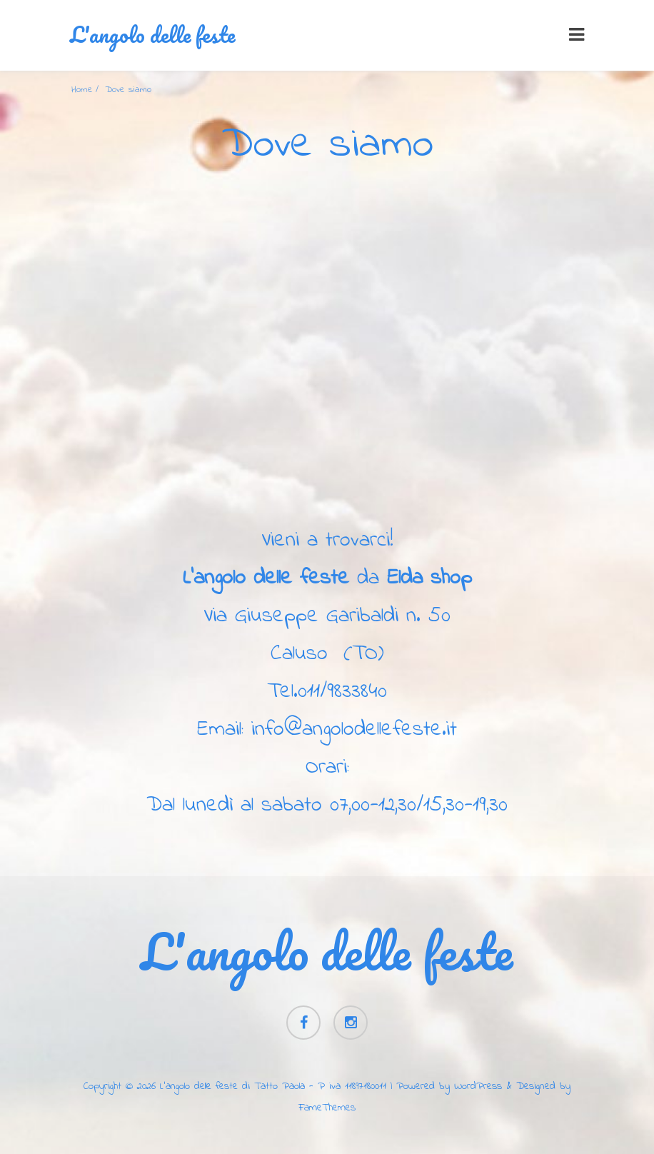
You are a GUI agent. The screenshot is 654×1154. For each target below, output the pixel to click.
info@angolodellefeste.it (354, 730)
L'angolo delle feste (152, 34)
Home (82, 89)
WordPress (478, 1086)
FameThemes (327, 1107)
